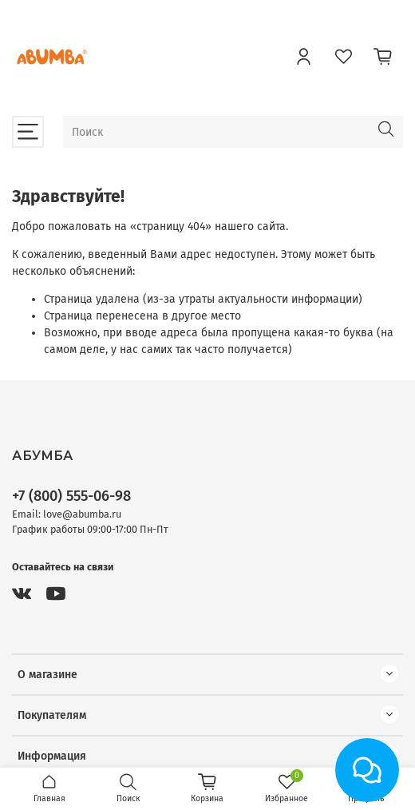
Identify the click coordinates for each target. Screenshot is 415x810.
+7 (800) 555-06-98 (71, 496)
